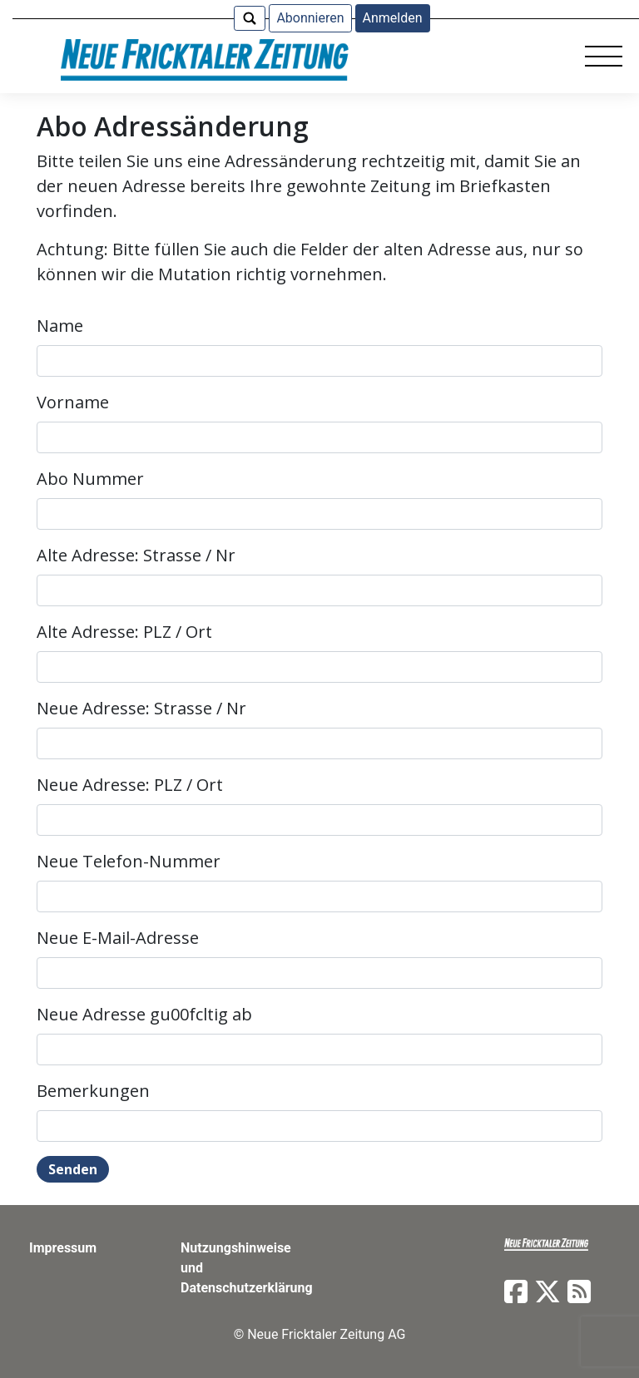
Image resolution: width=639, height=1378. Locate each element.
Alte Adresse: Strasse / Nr (136, 555)
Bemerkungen (93, 1090)
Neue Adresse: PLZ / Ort (130, 784)
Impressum (63, 1248)
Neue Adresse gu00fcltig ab (144, 1014)
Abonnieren (310, 18)
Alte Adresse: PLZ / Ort (124, 631)
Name (60, 325)
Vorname (73, 402)
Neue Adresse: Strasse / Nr (141, 708)
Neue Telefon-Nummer (128, 861)
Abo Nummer (90, 478)
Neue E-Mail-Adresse (118, 937)
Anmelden (393, 18)
